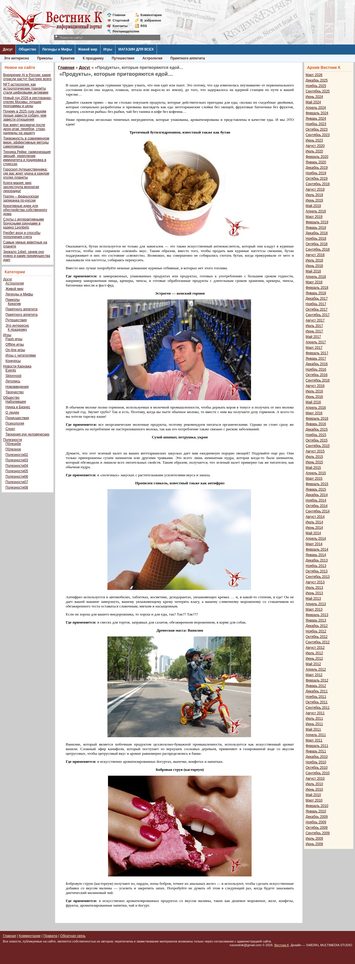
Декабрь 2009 (317, 817)
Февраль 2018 (317, 288)
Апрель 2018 (316, 277)
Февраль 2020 (317, 157)
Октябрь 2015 (317, 440)
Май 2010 (313, 795)
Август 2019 (315, 189)
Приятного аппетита (187, 58)
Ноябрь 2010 (316, 762)
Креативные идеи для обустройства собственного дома (25, 210)
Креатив (68, 58)
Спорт (10, 429)
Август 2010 (315, 779)
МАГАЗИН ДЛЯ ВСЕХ (136, 49)
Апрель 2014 (316, 539)
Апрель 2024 (316, 108)
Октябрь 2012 (317, 637)
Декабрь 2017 (317, 299)
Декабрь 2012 (317, 626)
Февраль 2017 (317, 353)
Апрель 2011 (316, 735)
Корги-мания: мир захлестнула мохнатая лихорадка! (21, 187)
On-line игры (15, 350)
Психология (14, 423)
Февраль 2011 (317, 746)
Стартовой (121, 20)
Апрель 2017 (316, 342)
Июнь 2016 (314, 397)
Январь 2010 (316, 811)
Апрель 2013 (316, 604)
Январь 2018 (316, 293)
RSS (143, 26)
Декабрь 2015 (317, 429)
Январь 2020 (316, 162)
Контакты (120, 26)
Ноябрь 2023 (316, 124)
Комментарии (151, 15)
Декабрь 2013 (317, 560)
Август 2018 (315, 255)
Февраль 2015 (317, 484)
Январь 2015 (316, 489)
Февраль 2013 (317, 615)
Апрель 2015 (316, 473)
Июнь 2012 (314, 659)
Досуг (8, 49)
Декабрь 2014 (317, 495)
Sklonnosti (13, 376)
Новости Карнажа (17, 366)
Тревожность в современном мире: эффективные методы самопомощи (26, 142)
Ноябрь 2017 (316, 304)
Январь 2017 (316, 359)
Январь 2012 (316, 686)
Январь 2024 (316, 119)
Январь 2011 (316, 751)
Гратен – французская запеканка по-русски (21, 198)
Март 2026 (314, 75)
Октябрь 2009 (317, 828)
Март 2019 (314, 217)
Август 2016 (315, 386)
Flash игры (13, 339)
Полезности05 (16, 471)
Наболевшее (15, 402)
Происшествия (17, 418)
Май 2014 (313, 533)
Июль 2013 (314, 588)
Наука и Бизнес (17, 407)
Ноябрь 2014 (316, 500)
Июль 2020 (314, 151)
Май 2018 (313, 271)
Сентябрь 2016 (318, 380)
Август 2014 (315, 517)
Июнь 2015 (314, 462)
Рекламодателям (124, 31)
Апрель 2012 (316, 669)
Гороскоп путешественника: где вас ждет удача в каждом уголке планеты (26, 173)
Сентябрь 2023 (318, 135)
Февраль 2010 (317, 806)
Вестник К (281, 945)
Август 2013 (315, 582)
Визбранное (150, 20)
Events (10, 370)
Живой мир (87, 49)
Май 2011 (313, 729)
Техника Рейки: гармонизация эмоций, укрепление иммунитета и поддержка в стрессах (27, 158)
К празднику (93, 58)
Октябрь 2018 (317, 244)
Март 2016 (314, 413)
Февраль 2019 (317, 222)
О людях (12, 413)
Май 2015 (313, 468)
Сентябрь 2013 (318, 577)
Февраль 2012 (317, 680)
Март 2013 (314, 609)
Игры (107, 49)
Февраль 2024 (317, 113)
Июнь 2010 (314, 789)
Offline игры (14, 344)
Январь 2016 (316, 424)
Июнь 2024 (314, 97)
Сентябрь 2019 (318, 184)
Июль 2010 (314, 784)
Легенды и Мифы (57, 49)
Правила (50, 936)
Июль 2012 (314, 653)
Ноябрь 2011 (316, 697)
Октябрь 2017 (317, 309)
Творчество (14, 392)
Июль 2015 (314, 457)
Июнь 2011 (314, 724)
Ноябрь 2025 (316, 86)
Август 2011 (315, 713)
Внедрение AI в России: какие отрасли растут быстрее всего (27, 77)
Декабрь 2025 (317, 80)
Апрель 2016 (316, 408)
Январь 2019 (316, 228)
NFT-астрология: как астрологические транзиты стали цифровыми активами (25, 88)
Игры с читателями (20, 355)
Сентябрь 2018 (318, 249)
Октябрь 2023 (317, 129)
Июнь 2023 (314, 140)
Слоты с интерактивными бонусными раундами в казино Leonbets (23, 223)
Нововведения (17, 387)
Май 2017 (313, 337)
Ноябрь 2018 (316, 239)
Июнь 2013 (314, 593)
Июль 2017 (314, 326)
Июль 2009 (314, 839)
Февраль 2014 (317, 549)
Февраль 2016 (317, 419)
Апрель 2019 (316, 211)
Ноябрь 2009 (316, 822)
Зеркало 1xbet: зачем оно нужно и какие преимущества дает (26, 256)
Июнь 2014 (314, 528)
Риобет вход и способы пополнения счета (21, 235)
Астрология (152, 58)
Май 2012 (313, 664)
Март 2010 (314, 800)
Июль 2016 (314, 391)
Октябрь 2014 (317, 506)
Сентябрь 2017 (318, 315)
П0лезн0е (13, 444)
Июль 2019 (314, 195)
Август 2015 (315, 451)
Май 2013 (313, 599)
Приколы (45, 58)
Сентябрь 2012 (318, 642)
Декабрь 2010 (317, 757)
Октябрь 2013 (317, 571)
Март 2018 (314, 282)
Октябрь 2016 (317, 375)
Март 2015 (314, 479)
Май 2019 (313, 206)
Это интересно (16, 58)
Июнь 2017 (314, 331)
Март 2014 (314, 544)
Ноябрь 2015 (316, 435)
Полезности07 (16, 482)
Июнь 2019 (314, 200)
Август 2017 (315, 320)
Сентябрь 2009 (318, 833)
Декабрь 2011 (317, 691)
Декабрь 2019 (317, 168)
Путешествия (123, 58)
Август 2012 (315, 648)
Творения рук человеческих (27, 434)
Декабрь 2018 (317, 233)
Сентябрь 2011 (318, 708)
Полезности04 (16, 466)
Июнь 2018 (314, 266)
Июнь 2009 (314, 844)
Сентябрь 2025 (318, 91)
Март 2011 (314, 740)
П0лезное (13, 449)
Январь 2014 (316, 555)
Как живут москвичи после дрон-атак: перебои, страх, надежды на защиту (24, 129)
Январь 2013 (316, 620)
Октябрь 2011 (317, 702)
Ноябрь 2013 (316, 566)
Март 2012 (314, 675)
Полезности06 (16, 477)
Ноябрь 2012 (316, 631)
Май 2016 (313, 402)
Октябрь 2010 (317, 768)
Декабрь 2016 (317, 364)
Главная (119, 15)
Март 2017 (314, 348)
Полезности (12, 440)
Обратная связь (72, 936)
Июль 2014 (314, 522)
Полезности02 (16, 455)
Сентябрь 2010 (318, 773)
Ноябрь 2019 (316, 173)
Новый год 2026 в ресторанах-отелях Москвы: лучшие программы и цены (27, 102)
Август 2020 (315, 146)
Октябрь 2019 (317, 179)
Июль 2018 (314, 260)
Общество (27, 49)
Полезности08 (16, 487)
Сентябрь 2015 (318, 446)
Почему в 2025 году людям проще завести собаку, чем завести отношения (24, 115)
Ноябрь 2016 (316, 369)
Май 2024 (313, 102)
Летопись (12, 381)
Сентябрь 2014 (318, 511)
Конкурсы (13, 361)
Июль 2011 (314, 719)
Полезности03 (16, 460)
